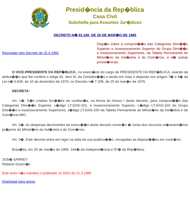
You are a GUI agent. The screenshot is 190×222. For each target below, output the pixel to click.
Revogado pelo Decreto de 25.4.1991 (30, 53)
